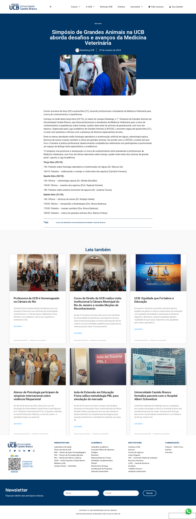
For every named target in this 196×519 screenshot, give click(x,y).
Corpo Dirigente (134, 455)
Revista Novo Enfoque (99, 466)
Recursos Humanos (135, 461)
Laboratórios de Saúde (62, 447)
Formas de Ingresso (136, 452)
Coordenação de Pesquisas (101, 469)
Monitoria (94, 455)
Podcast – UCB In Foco (174, 447)
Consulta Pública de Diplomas (102, 450)
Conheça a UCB (134, 447)
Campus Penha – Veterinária (65, 466)
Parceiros (169, 452)
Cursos (75, 7)
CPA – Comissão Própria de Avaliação (142, 458)
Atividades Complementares (102, 461)
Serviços (131, 450)
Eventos (121, 7)
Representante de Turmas (101, 458)
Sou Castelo (177, 7)
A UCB (90, 7)
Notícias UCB (106, 7)
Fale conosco (157, 7)
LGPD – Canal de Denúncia (138, 463)
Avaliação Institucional (137, 471)
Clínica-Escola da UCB (62, 450)
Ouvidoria (131, 466)
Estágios (94, 452)
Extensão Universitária (99, 471)
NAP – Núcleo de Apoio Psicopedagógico (70, 452)
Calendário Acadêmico (99, 447)
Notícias (98, 23)
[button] (51, 7)
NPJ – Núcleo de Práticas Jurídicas (67, 458)
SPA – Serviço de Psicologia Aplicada (68, 455)
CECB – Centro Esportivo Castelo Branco (69, 461)
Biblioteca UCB (59, 463)
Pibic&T (94, 463)
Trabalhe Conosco (135, 469)
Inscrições (137, 7)
